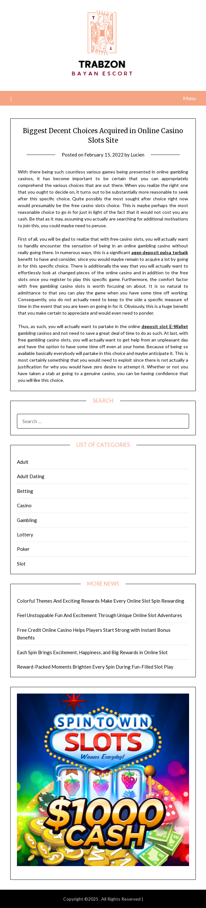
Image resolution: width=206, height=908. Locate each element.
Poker (23, 549)
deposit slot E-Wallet (164, 326)
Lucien (137, 154)
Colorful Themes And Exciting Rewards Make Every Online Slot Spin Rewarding (100, 601)
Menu (189, 98)
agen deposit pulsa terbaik (159, 252)
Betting (25, 491)
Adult (22, 462)
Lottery (25, 534)
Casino (24, 505)
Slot (21, 563)
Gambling (27, 520)
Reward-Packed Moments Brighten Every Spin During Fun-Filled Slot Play (95, 667)
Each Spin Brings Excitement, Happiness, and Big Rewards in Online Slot (92, 652)
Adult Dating (30, 476)
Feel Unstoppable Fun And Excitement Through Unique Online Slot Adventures (99, 615)
